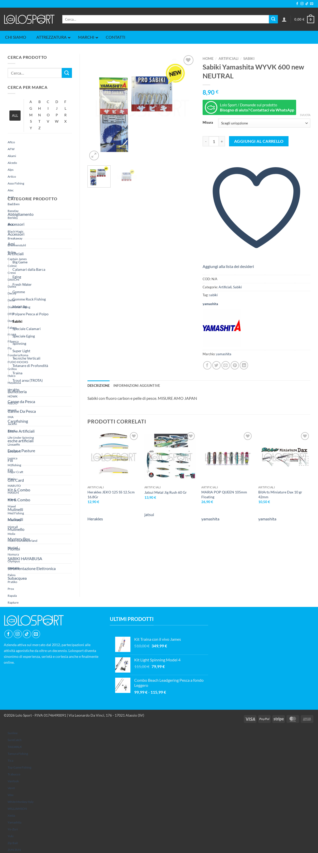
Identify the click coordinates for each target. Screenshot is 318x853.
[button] (284, 19)
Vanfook (13, 781)
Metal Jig (19, 306)
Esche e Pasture (21, 450)
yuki (10, 836)
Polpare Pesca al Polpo (30, 314)
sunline (13, 733)
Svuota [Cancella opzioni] (305, 115)
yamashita (14, 822)
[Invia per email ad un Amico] (225, 365)
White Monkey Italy (21, 802)
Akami (12, 156)
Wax (10, 795)
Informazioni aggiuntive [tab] (136, 385)
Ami (11, 243)
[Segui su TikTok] (306, 4)
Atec (11, 190)
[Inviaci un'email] (311, 4)
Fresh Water (22, 284)
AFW (11, 149)
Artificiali (16, 253)
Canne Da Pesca (22, 411)
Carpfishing (18, 421)
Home (208, 58)
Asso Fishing (16, 183)
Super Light (21, 351)
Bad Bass (14, 204)
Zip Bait (13, 843)
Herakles (95, 518)
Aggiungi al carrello (258, 141)
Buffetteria (17, 391)
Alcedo (12, 163)
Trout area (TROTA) (27, 380)
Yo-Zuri (13, 829)
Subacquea (17, 578)
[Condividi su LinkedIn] (244, 365)
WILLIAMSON (17, 809)
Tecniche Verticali (26, 358)
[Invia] (273, 19)
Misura (208, 122)
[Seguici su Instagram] (302, 4)
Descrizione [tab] (98, 385)
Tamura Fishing (18, 754)
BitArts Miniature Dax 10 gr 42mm (280, 494)
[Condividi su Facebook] (207, 365)
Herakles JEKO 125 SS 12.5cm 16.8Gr (111, 494)
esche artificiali (21, 440)
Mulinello (16, 529)
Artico (12, 176)
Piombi (14, 548)
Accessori (16, 224)
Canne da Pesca (21, 401)
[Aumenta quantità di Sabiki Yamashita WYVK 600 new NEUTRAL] (222, 141)
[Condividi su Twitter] (216, 365)
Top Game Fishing (19, 767)
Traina (17, 373)
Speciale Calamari (26, 328)
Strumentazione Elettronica (32, 568)
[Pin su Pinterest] (235, 365)
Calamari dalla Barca (28, 269)
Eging (16, 277)
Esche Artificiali (21, 431)
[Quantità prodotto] (214, 141)
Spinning (19, 343)
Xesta (11, 815)
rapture (13, 602)
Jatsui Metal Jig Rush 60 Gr (165, 492)
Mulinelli (15, 509)
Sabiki (17, 321)
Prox (11, 589)
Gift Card (16, 480)
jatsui (149, 514)
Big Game (19, 262)
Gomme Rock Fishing (29, 299)
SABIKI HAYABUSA (25, 558)
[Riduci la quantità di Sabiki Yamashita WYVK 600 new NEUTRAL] (206, 141)
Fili (10, 460)
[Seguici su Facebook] (297, 4)
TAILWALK (15, 747)
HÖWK (13, 396)
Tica (10, 760)
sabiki (213, 295)
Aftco (11, 142)
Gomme (18, 292)
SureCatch (15, 740)
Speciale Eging (23, 336)
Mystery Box (19, 538)
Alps (10, 170)
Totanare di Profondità (30, 365)
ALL (15, 115)
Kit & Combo (19, 489)
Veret (11, 788)
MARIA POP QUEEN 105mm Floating (224, 494)
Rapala (12, 596)
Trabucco (14, 774)
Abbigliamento (21, 214)
